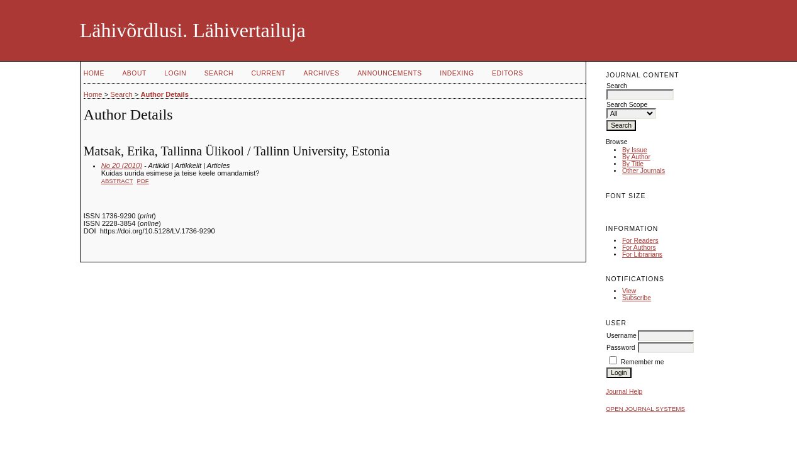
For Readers (640, 240)
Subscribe (636, 297)
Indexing (457, 73)
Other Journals (643, 170)
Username (621, 335)
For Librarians (642, 254)
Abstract (117, 180)
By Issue (634, 150)
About (134, 73)
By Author (636, 157)
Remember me (642, 362)
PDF (143, 180)
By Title (633, 163)
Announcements (389, 73)
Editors (507, 73)
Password (620, 347)
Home (94, 73)
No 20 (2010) (121, 165)
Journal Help (624, 391)
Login (175, 73)
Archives (321, 73)
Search (218, 73)
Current (269, 73)
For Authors (639, 247)
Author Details (164, 94)
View (629, 291)
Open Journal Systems (645, 408)
